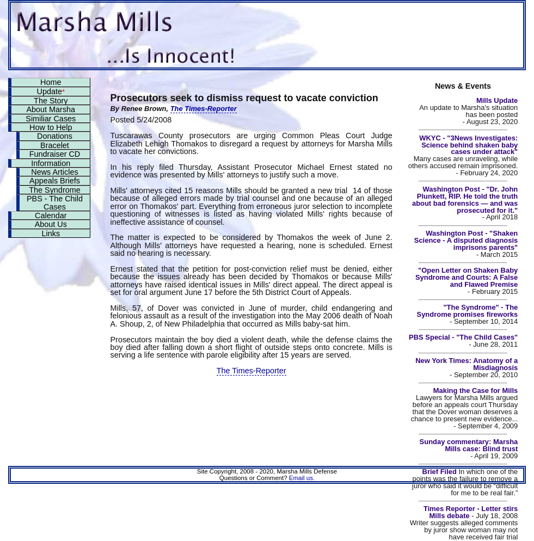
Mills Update (497, 100)
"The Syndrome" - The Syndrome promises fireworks (467, 310)
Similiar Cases (51, 118)
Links (50, 233)
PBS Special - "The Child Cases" (463, 337)
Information (50, 163)
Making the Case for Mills (475, 390)
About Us (51, 224)
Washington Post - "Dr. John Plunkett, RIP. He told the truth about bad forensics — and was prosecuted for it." (465, 199)
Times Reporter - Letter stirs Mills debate (470, 512)
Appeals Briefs (54, 180)
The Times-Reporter (203, 108)
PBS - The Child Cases (55, 202)
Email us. (302, 478)
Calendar (50, 215)
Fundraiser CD (55, 154)
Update (51, 91)
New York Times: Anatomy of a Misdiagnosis (466, 364)
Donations (54, 136)
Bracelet (54, 145)
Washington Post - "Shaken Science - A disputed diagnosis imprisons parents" (466, 240)
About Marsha (51, 109)
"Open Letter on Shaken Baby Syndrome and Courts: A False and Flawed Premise (466, 277)
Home (50, 82)
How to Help (50, 127)
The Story (50, 100)
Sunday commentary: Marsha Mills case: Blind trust (469, 445)
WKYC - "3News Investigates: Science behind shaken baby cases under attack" (468, 145)
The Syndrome (54, 190)
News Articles (54, 172)
